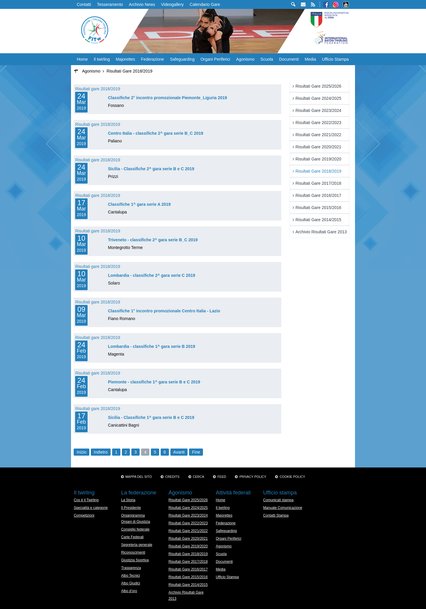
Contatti (84, 4)
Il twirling (102, 59)
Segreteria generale (136, 545)
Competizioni (84, 515)
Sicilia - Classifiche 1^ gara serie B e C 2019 (151, 417)
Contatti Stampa (275, 515)
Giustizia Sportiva (135, 560)
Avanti (179, 452)
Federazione (152, 59)
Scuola (266, 59)
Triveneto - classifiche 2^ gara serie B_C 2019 (153, 239)
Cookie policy (292, 476)
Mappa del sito (138, 476)
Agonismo (245, 59)
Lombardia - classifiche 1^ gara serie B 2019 (151, 346)
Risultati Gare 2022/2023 (318, 122)
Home (82, 59)
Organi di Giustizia (135, 522)
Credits (172, 476)
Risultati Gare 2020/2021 (318, 146)
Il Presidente (131, 508)
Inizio (81, 452)
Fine (196, 452)
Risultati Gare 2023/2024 (318, 110)
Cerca (198, 476)
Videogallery (172, 4)
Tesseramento (110, 4)
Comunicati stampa (278, 500)
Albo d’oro (129, 591)
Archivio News (142, 4)
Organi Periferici (215, 59)
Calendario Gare (205, 4)
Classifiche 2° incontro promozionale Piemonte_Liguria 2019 (167, 97)
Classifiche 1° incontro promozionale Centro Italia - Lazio (164, 310)
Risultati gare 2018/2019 (97, 88)
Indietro (101, 452)
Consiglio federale (135, 529)
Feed (221, 476)
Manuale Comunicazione (282, 508)
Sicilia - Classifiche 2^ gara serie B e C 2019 (151, 168)
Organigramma (133, 515)
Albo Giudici (130, 583)
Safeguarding (182, 59)
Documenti (289, 59)
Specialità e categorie (91, 508)
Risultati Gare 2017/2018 (318, 183)
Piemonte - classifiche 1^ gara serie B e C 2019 (154, 382)
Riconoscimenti (133, 552)
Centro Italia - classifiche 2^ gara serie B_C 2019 (155, 133)
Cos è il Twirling (86, 500)
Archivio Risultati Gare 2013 (321, 231)
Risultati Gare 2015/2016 (318, 207)
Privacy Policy (252, 476)
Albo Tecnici (130, 575)
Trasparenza (131, 568)
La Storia (128, 500)
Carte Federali (132, 537)
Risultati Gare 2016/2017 (318, 195)
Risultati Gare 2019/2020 (318, 159)
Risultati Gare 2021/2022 (318, 134)
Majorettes (125, 59)
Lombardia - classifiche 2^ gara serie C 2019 (151, 275)
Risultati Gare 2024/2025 (318, 98)
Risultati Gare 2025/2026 (318, 86)
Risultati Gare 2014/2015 (318, 219)
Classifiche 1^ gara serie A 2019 (139, 204)
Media (310, 59)
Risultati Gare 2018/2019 (318, 171)
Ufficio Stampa (335, 59)
